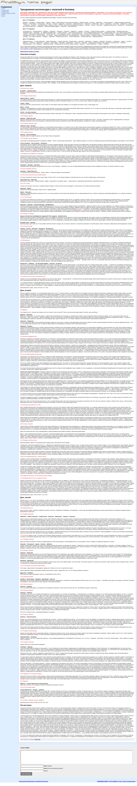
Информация (5, 11)
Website (46, 773)
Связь (3, 16)
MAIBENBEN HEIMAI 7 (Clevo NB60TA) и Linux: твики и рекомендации (116, 784)
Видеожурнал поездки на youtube (29, 51)
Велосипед (37, 739)
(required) (48, 768)
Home (3, 8)
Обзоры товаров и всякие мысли (8, 14)
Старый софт (5, 10)
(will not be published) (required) (53, 771)
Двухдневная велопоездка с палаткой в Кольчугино (33, 784)
